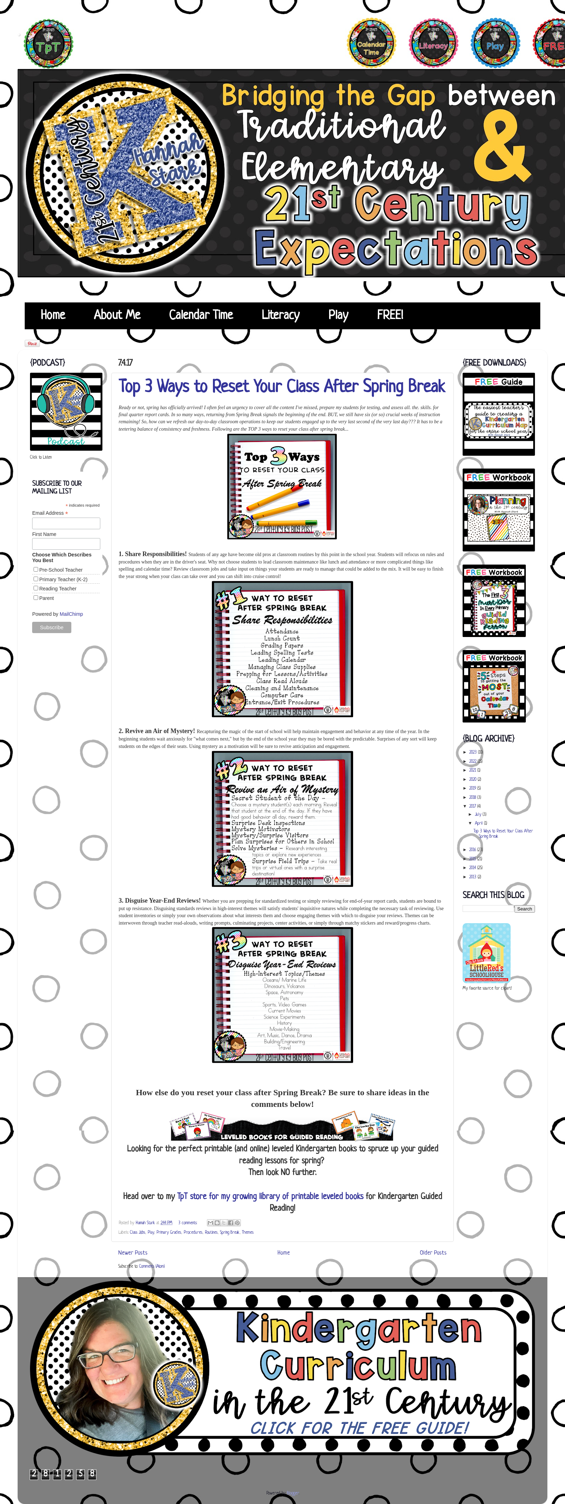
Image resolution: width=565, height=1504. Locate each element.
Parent (46, 598)
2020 (473, 779)
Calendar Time (201, 316)
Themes (248, 1232)
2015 (473, 859)
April (479, 823)
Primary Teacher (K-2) (63, 579)
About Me (117, 316)
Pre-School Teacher (61, 570)
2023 (473, 752)
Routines (211, 1232)
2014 (473, 868)
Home (53, 316)
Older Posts (433, 1253)
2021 (473, 770)
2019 (473, 788)
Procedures (193, 1232)
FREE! (390, 316)
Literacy (280, 316)
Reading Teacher (58, 588)
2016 (473, 850)
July (479, 814)
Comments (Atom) (152, 1266)
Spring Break (229, 1232)
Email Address (50, 513)
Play (338, 316)
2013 (473, 877)
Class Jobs (137, 1232)
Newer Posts (133, 1253)
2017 (473, 806)
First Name (44, 534)
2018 (473, 797)
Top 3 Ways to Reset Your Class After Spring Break (282, 388)
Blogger (293, 1493)
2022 (473, 761)
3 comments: (188, 1223)
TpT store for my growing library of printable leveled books (270, 1197)
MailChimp (71, 614)
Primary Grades (168, 1232)
